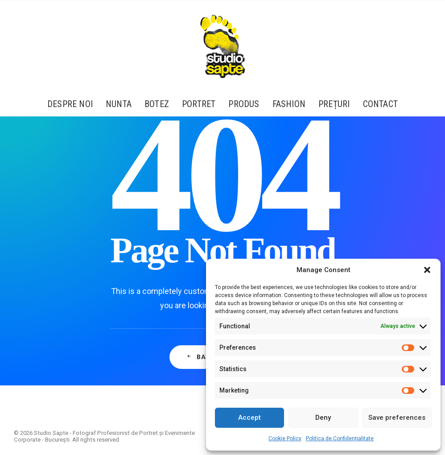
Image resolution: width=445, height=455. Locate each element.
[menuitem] (73, 104)
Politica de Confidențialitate (340, 438)
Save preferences (396, 418)
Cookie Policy (284, 438)
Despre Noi (70, 104)
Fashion (288, 104)
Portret (198, 104)
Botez (156, 104)
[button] (427, 269)
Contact (380, 104)
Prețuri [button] (334, 104)
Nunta (119, 104)
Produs (243, 104)
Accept (249, 418)
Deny (323, 418)
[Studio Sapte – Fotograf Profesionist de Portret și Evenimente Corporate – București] (222, 45)
